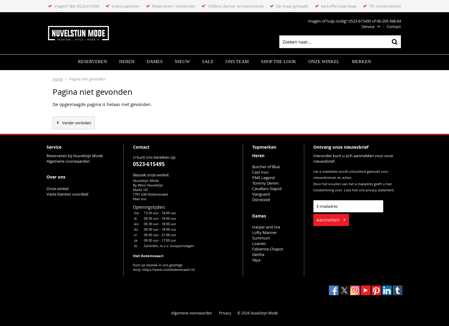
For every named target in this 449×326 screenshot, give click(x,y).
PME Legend (263, 177)
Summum (261, 238)
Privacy (225, 312)
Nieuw (182, 61)
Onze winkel (324, 61)
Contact (394, 26)
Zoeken (394, 42)
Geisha (258, 254)
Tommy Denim (265, 183)
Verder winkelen (76, 123)
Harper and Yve (266, 227)
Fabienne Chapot (267, 249)
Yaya (256, 260)
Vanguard (261, 194)
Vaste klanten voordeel (68, 194)
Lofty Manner (264, 232)
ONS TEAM (237, 61)
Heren (126, 61)
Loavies (259, 243)
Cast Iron (260, 172)
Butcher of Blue (266, 166)
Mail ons (139, 199)
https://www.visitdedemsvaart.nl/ (168, 269)
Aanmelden (328, 220)
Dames (155, 61)
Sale (208, 61)
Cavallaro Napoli (267, 188)
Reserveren (92, 61)
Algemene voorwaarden (68, 161)
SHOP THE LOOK (278, 61)
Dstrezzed (261, 199)
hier (355, 190)
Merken (361, 61)
